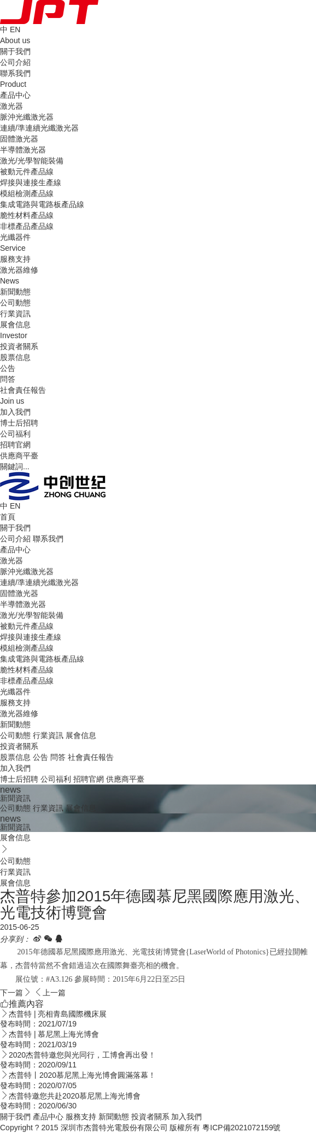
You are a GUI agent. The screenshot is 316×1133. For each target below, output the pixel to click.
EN (15, 29)
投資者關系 (19, 746)
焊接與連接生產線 (30, 182)
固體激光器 (19, 138)
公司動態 (15, 302)
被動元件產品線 (27, 171)
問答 (7, 379)
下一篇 (16, 992)
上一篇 (50, 992)
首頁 (7, 516)
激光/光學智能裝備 (31, 160)
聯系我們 (15, 73)
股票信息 (15, 357)
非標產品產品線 (27, 226)
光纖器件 (15, 237)
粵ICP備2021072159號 (241, 1127)
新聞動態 (15, 724)
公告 (7, 368)
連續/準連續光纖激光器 (39, 127)
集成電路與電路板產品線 (42, 204)
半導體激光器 (23, 149)
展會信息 (15, 324)
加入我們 (15, 768)
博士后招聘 (19, 422)
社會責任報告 (23, 390)
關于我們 (15, 527)
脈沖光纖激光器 (27, 117)
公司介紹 (15, 62)
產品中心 (15, 549)
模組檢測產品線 (27, 193)
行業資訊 (15, 313)
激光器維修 (19, 269)
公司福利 (15, 433)
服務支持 (15, 702)
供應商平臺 (19, 455)
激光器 (11, 106)
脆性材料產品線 (27, 215)
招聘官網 (15, 444)
